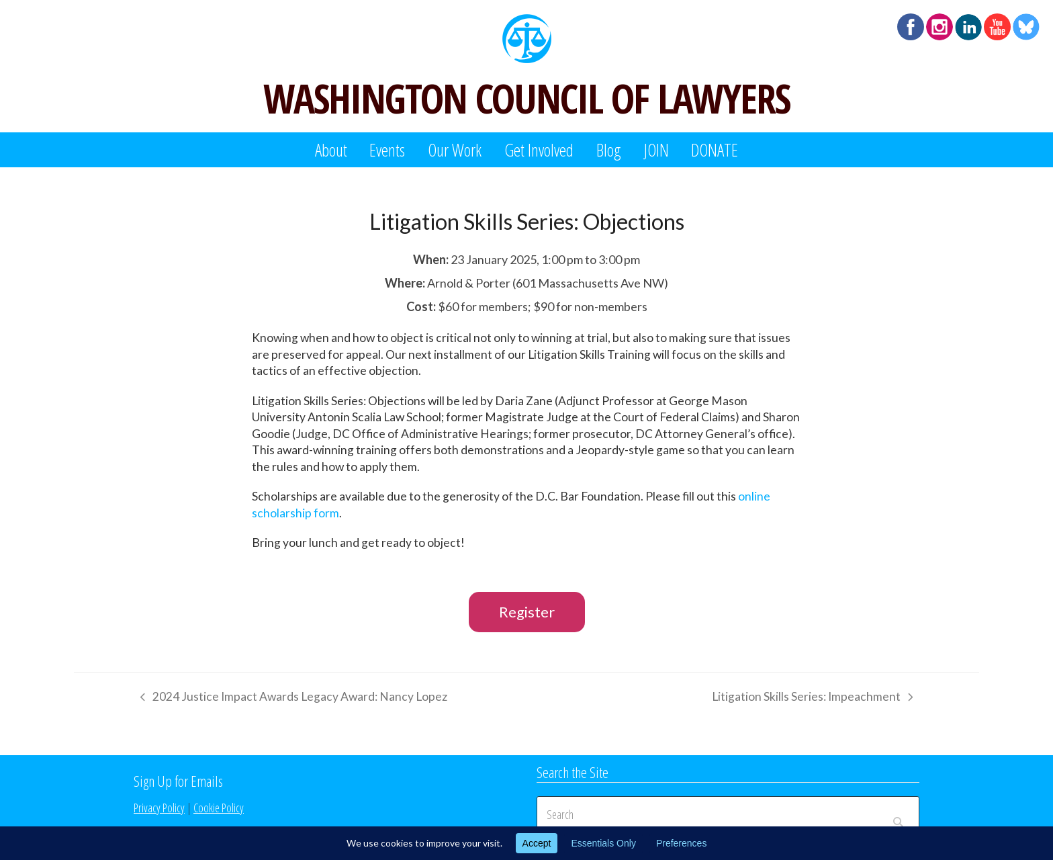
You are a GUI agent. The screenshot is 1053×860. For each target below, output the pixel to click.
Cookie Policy (218, 808)
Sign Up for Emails (178, 781)
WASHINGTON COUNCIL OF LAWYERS (526, 98)
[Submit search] (898, 815)
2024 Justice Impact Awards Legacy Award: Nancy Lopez (290, 698)
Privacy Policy (159, 808)
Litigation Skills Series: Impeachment (812, 698)
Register (527, 612)
